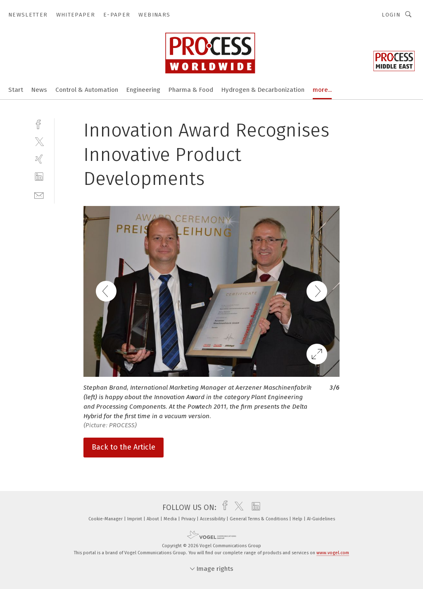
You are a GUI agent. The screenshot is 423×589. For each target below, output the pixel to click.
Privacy (189, 519)
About (153, 519)
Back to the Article (123, 447)
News (39, 89)
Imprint (135, 519)
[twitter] (39, 141)
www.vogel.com (332, 552)
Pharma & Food (191, 89)
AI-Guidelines (321, 519)
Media (171, 519)
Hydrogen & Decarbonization (262, 89)
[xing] (39, 159)
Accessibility (213, 519)
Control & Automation (86, 89)
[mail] (39, 194)
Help (298, 519)
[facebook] (39, 123)
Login (391, 14)
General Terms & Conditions (259, 519)
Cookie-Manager (106, 519)
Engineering (143, 89)
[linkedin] (39, 177)
